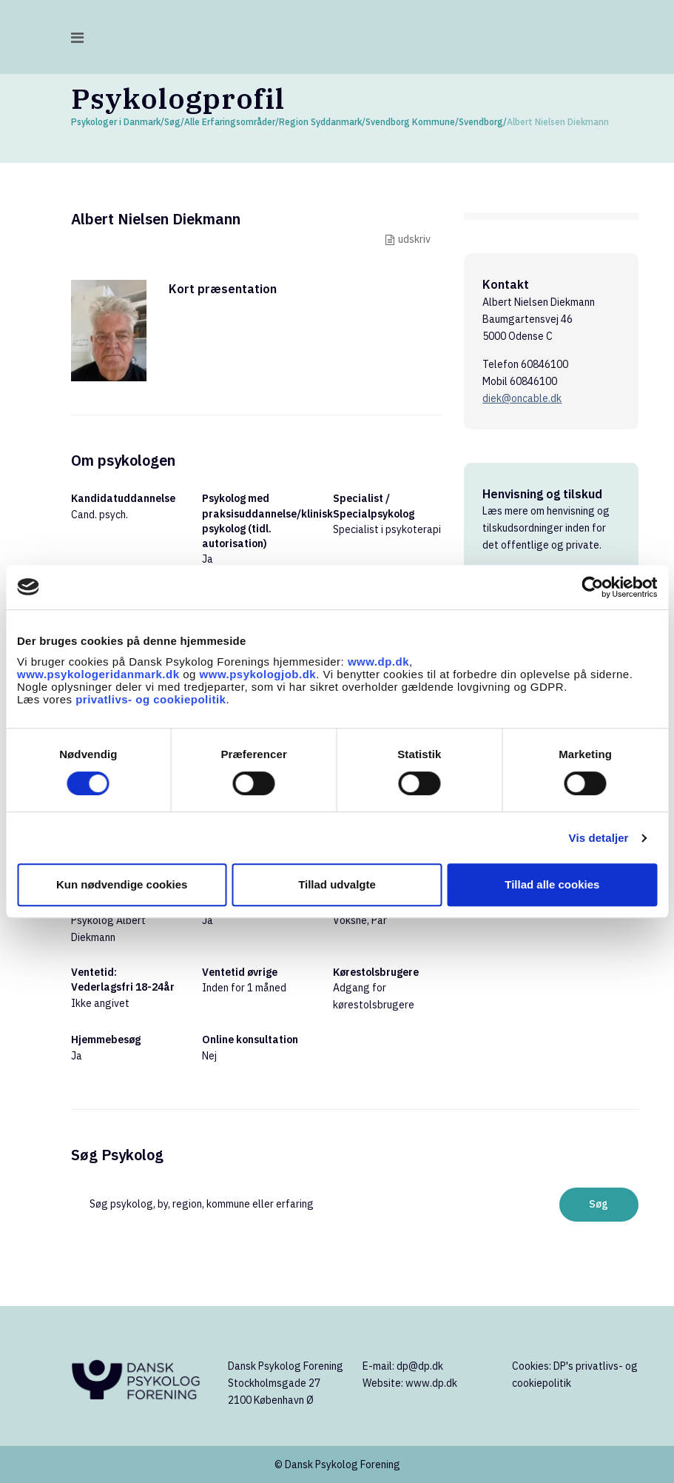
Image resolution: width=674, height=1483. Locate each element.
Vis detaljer (599, 837)
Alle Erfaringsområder (229, 121)
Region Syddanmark (320, 121)
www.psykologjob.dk (258, 674)
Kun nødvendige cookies (122, 884)
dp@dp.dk (420, 1366)
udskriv (414, 239)
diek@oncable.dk (522, 398)
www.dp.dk (378, 661)
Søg (172, 121)
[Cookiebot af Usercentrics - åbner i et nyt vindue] (592, 587)
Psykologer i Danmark (116, 121)
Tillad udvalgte (337, 884)
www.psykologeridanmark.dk (98, 674)
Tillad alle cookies (552, 884)
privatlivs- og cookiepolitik (150, 699)
